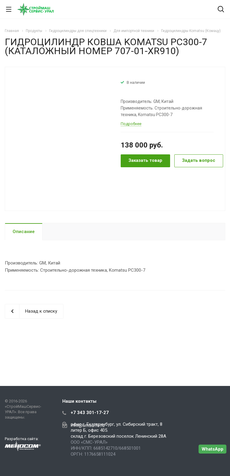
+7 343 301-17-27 (90, 412)
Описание (24, 231)
